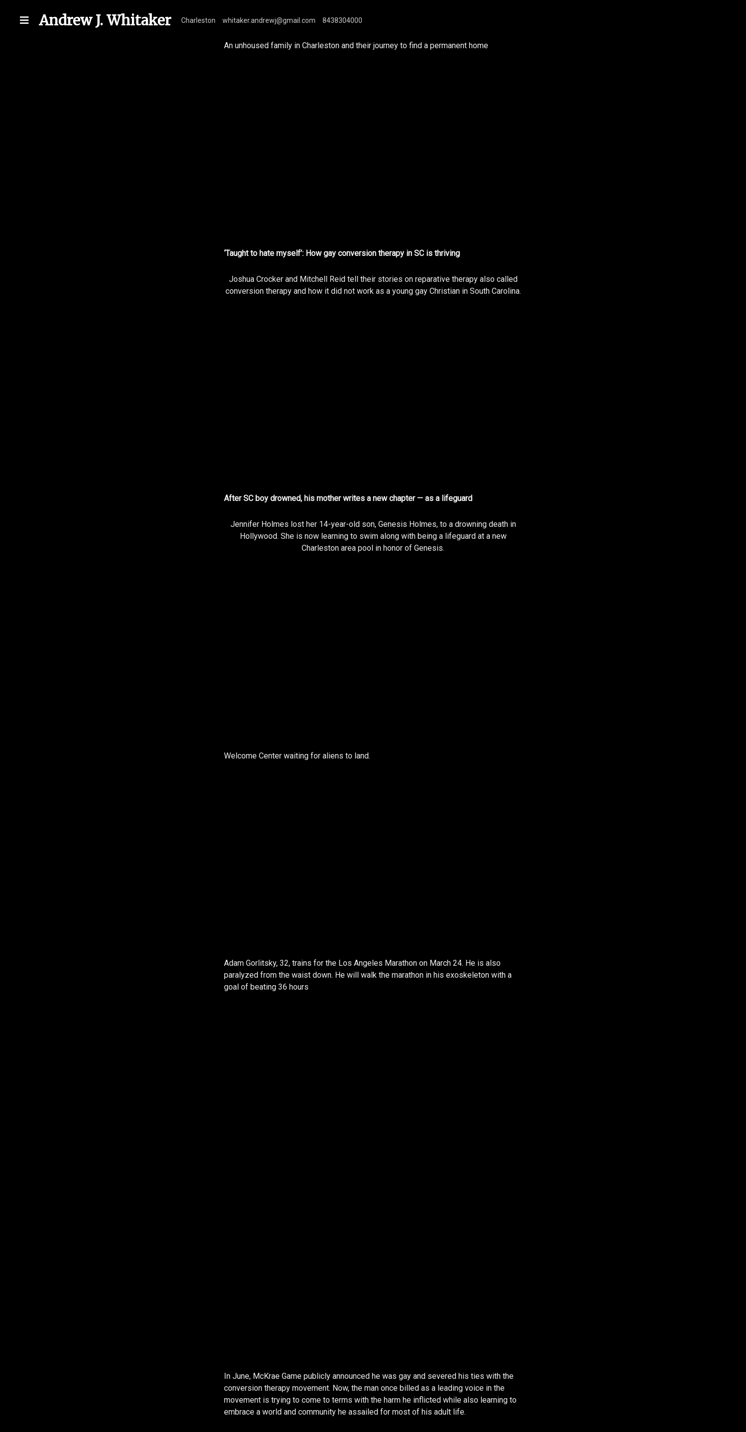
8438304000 (342, 20)
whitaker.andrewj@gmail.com (269, 20)
